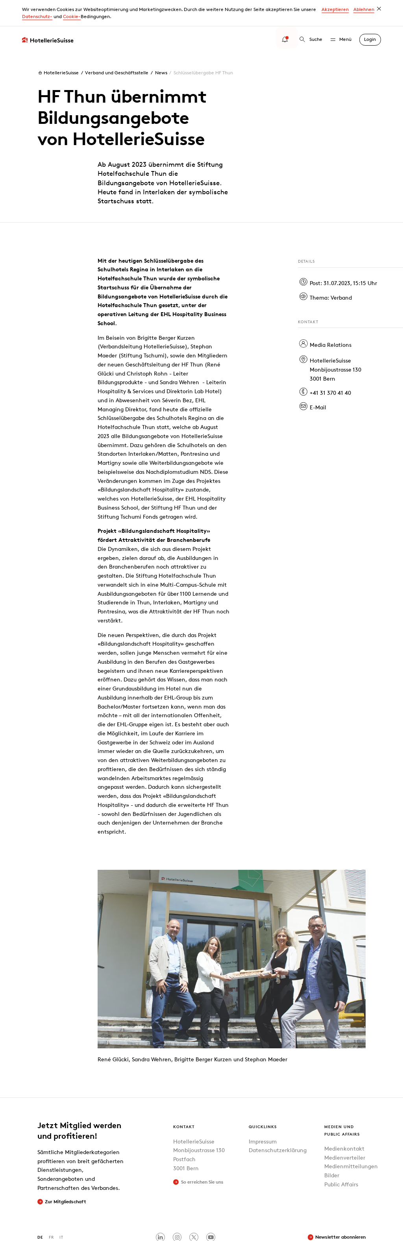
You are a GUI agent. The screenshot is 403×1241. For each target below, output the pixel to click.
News (161, 46)
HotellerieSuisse (58, 46)
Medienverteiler (344, 1131)
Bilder (331, 1148)
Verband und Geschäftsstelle (116, 46)
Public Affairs (341, 1157)
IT (61, 1210)
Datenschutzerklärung (278, 1124)
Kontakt (184, 1100)
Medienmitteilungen (351, 1140)
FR (51, 1210)
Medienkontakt (344, 1122)
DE (40, 1210)
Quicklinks (263, 1100)
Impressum (263, 1115)
